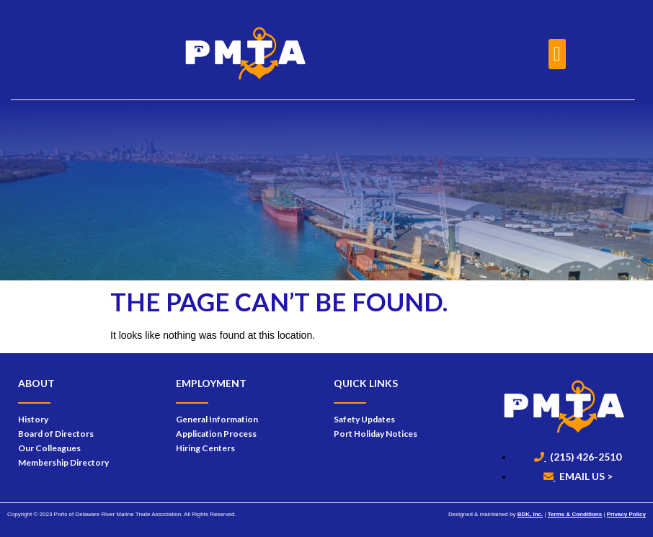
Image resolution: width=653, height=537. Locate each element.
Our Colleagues (49, 448)
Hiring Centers (205, 448)
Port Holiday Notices (375, 433)
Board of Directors (56, 433)
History (33, 419)
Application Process (216, 433)
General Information (217, 419)
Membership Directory (63, 462)
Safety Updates (364, 419)
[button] (557, 54)
